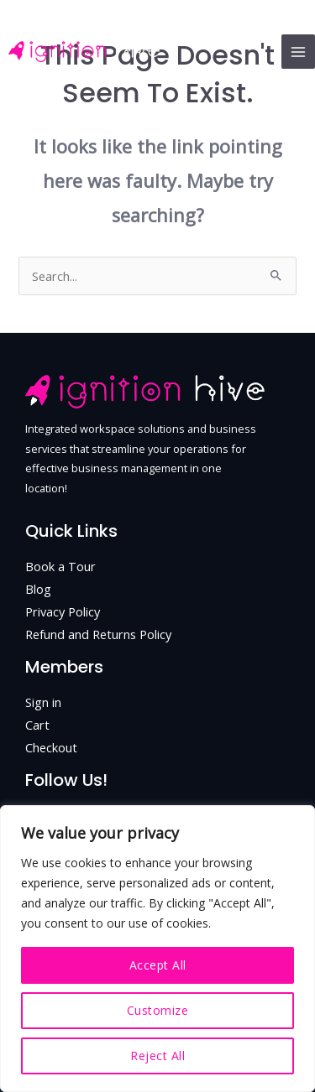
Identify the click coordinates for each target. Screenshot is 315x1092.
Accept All (157, 965)
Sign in (43, 702)
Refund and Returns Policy (98, 634)
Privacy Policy (62, 611)
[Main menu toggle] (298, 51)
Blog (38, 588)
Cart (37, 724)
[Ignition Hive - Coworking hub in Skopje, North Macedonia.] (84, 51)
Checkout (51, 747)
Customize (158, 1010)
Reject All (157, 1055)
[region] (157, 948)
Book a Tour (60, 566)
